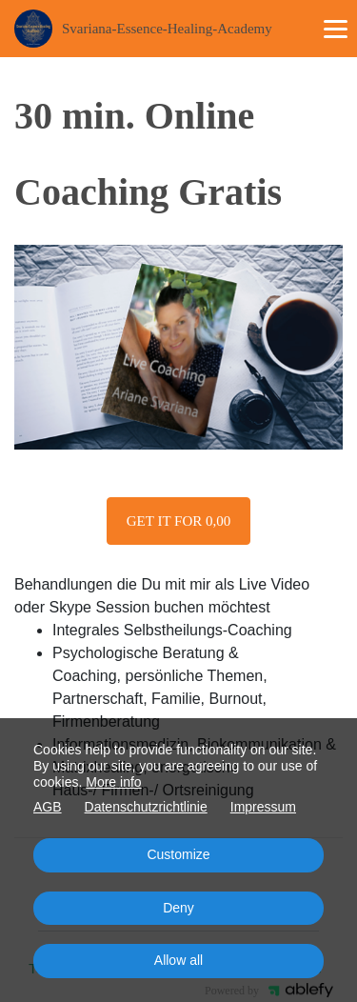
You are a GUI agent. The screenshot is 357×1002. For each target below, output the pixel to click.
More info (113, 782)
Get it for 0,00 (178, 521)
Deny (178, 907)
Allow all (178, 960)
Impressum (263, 806)
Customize (178, 854)
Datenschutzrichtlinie (146, 806)
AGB (47, 806)
